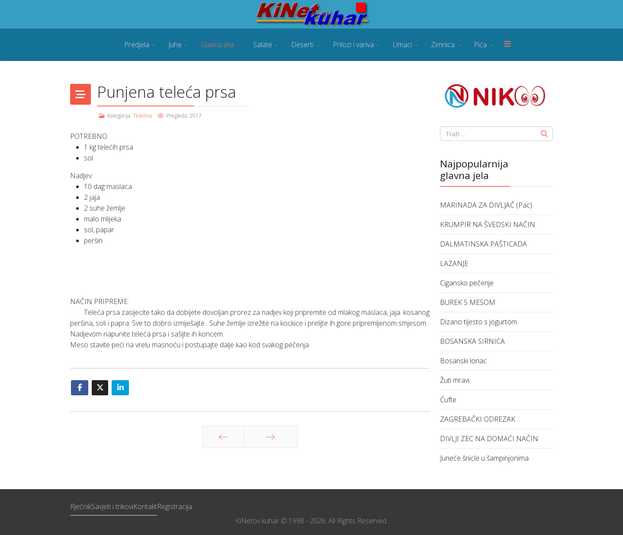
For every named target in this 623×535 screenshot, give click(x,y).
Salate (262, 44)
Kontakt (145, 506)
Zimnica (443, 44)
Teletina (142, 115)
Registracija (174, 506)
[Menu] (507, 45)
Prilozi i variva (353, 44)
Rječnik (80, 506)
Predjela (136, 44)
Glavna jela (217, 44)
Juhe (175, 44)
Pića (480, 44)
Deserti (302, 44)
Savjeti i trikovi (112, 506)
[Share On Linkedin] (120, 387)
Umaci (402, 44)
